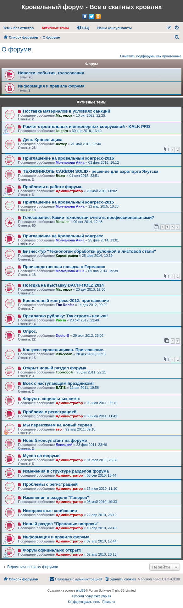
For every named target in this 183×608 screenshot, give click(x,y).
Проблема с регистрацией (49, 412)
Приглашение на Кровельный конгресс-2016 (68, 158)
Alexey (61, 144)
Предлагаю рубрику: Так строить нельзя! (65, 316)
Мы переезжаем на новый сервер (57, 425)
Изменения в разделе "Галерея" (56, 497)
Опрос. (30, 331)
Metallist (62, 222)
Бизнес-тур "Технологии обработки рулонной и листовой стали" (89, 251)
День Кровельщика (43, 139)
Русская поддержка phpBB (91, 596)
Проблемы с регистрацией (50, 484)
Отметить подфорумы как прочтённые (150, 56)
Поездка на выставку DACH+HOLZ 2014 (63, 285)
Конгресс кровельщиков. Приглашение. (63, 349)
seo (59, 429)
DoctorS (62, 335)
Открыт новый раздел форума (54, 368)
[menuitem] (18, 28)
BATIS (61, 387)
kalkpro (62, 131)
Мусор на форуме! (42, 455)
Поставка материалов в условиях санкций (66, 111)
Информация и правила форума (51, 86)
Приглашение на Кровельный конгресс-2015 (68, 202)
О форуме (16, 49)
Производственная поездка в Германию (64, 266)
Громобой (64, 372)
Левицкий (64, 445)
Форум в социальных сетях (51, 398)
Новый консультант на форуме (55, 440)
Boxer (60, 175)
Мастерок (64, 115)
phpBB (81, 590)
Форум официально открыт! (52, 550)
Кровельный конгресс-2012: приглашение (66, 300)
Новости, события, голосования (51, 73)
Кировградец (67, 255)
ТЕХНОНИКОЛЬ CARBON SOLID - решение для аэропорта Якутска (90, 171)
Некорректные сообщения (50, 510)
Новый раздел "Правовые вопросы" (61, 523)
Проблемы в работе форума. (52, 186)
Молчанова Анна (70, 162)
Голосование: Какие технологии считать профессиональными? (88, 217)
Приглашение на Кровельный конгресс (63, 236)
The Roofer (65, 305)
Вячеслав (64, 354)
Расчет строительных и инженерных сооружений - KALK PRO (86, 126)
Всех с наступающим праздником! (58, 383)
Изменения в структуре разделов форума (66, 471)
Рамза (61, 320)
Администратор (69, 191)
